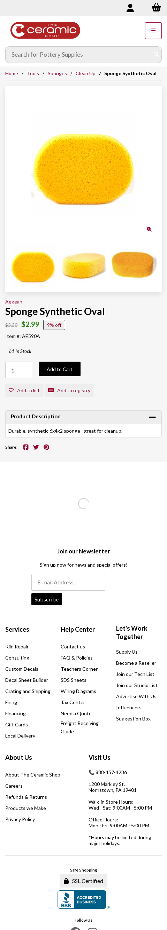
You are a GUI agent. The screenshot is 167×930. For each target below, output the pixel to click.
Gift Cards (16, 724)
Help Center (78, 629)
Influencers (129, 707)
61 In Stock (20, 351)
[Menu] (153, 30)
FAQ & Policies (77, 658)
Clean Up (86, 73)
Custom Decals (21, 669)
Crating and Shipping (28, 691)
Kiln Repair (17, 646)
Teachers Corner (79, 669)
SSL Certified (83, 880)
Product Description (36, 416)
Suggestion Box (133, 719)
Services (17, 629)
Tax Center (73, 702)
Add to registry (69, 390)
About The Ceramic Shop (32, 775)
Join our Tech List (135, 674)
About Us (18, 757)
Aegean (13, 302)
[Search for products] (78, 54)
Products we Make (25, 808)
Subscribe (47, 599)
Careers (14, 786)
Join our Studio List (137, 685)
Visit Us (100, 757)
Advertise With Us (136, 696)
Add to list (24, 390)
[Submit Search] (156, 54)
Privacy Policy (20, 819)
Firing (11, 702)
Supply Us (127, 652)
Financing (15, 713)
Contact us (73, 646)
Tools (33, 73)
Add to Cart (60, 369)
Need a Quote (76, 713)
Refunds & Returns (26, 797)
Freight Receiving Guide (80, 727)
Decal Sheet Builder (26, 680)
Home (11, 73)
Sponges (57, 73)
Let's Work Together (131, 632)
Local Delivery (20, 736)
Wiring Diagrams (78, 691)
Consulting (17, 658)
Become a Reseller (136, 663)
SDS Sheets (73, 680)
